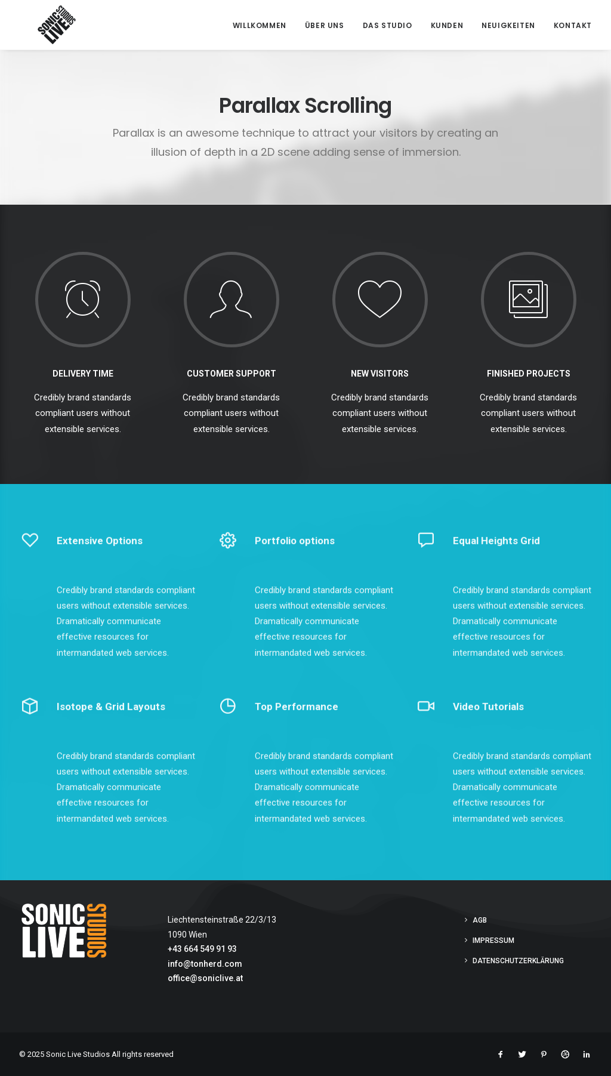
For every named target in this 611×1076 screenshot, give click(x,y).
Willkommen (259, 25)
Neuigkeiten (508, 25)
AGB (480, 920)
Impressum (493, 940)
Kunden (447, 25)
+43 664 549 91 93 (202, 949)
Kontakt (573, 25)
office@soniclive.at (205, 978)
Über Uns (324, 25)
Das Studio (387, 25)
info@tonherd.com (205, 964)
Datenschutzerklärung (518, 961)
